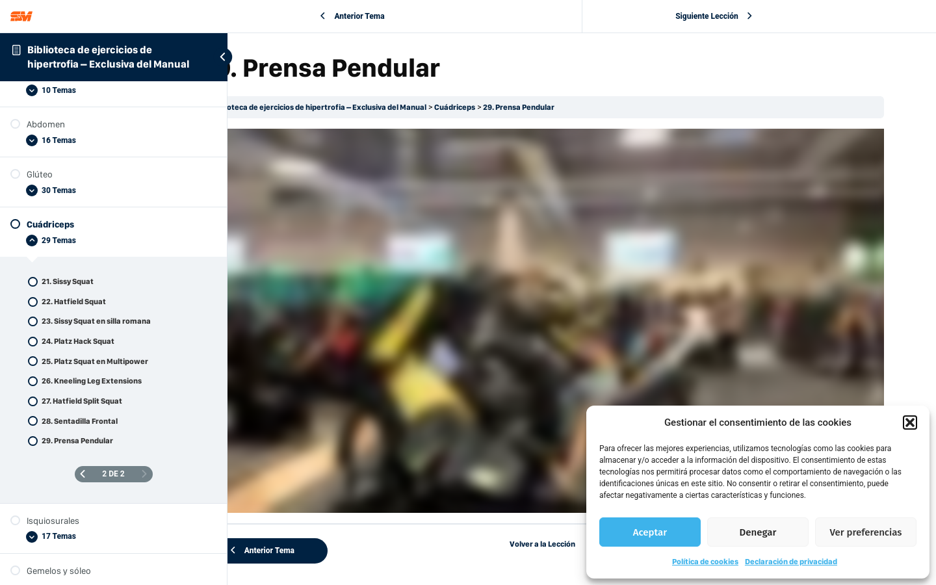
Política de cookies (705, 561)
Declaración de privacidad (791, 561)
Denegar (758, 532)
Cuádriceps (533, 107)
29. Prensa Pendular (598, 107)
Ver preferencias (866, 532)
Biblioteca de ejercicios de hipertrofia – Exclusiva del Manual (397, 107)
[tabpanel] (582, 299)
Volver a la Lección (582, 499)
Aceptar (650, 532)
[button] (910, 422)
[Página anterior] (82, 474)
